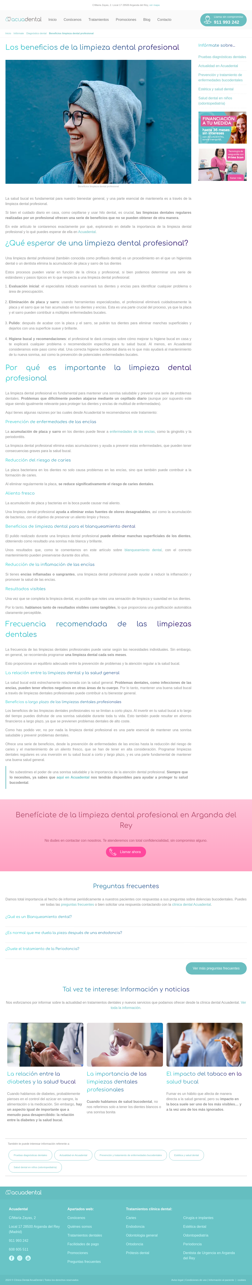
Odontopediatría (195, 1235)
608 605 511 (19, 1249)
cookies (242, 1280)
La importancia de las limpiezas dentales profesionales (117, 1082)
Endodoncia (135, 1226)
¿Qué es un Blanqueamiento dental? (38, 917)
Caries (131, 1218)
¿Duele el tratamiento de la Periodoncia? (42, 949)
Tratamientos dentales (85, 1235)
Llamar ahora (125, 851)
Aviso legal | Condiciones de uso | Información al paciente (202, 1280)
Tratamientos (98, 19)
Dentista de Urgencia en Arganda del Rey (209, 1255)
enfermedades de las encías (132, 431)
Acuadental (87, 232)
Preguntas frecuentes (84, 1262)
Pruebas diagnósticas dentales (222, 57)
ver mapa (154, 5)
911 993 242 (19, 1240)
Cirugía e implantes (198, 1218)
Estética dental (194, 1226)
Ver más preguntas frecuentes (216, 968)
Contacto (164, 19)
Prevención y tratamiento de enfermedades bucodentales (131, 1155)
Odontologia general (142, 1235)
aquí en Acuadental (73, 777)
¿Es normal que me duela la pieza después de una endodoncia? (63, 933)
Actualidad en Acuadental (218, 66)
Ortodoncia (134, 1244)
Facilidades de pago (83, 1244)
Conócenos (72, 19)
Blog (146, 19)
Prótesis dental (137, 1253)
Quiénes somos (80, 1226)
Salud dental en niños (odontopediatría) (35, 1167)
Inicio (52, 19)
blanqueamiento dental (143, 550)
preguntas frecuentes (77, 904)
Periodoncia (192, 1244)
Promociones (126, 19)
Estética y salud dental (216, 89)
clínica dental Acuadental (191, 904)
